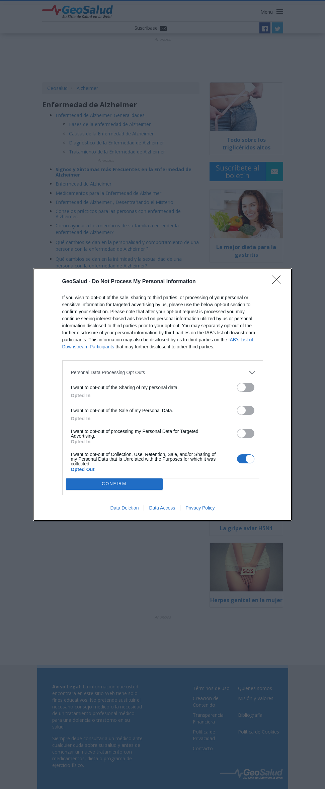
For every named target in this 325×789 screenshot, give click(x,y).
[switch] (245, 387)
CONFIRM (114, 483)
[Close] (278, 281)
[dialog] (163, 395)
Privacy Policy (200, 508)
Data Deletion (124, 508)
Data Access (162, 508)
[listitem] (162, 372)
